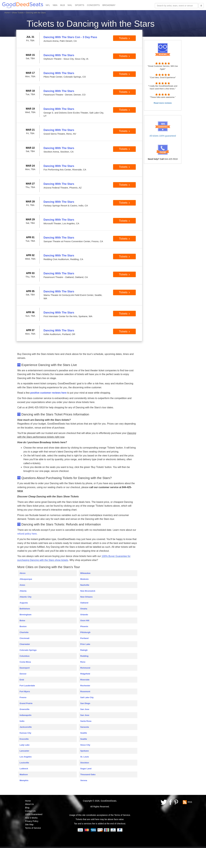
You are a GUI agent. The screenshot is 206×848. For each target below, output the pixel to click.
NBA (55, 5)
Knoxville (24, 739)
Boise (22, 620)
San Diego (85, 703)
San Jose (84, 709)
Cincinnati (24, 638)
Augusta (24, 603)
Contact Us (30, 811)
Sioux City (85, 745)
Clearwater (25, 644)
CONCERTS (93, 5)
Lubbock (24, 768)
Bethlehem (25, 609)
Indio (22, 721)
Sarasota (84, 727)
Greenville (24, 709)
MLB (62, 5)
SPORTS (79, 5)
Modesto (84, 579)
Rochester (85, 685)
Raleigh (84, 650)
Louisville (24, 763)
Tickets (124, 38)
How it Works (31, 818)
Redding (84, 656)
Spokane (84, 751)
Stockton (84, 763)
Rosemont (85, 691)
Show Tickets (18, 13)
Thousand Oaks (88, 774)
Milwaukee (85, 573)
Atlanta (23, 591)
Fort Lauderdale (27, 685)
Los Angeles (26, 757)
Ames (22, 585)
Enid (22, 680)
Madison (24, 774)
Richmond (85, 668)
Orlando (84, 614)
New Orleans (86, 597)
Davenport (25, 668)
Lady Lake (24, 745)
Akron (23, 573)
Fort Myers (25, 691)
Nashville (84, 585)
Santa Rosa (85, 721)
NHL (70, 5)
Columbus (24, 656)
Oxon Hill (84, 620)
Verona (83, 780)
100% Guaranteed (33, 814)
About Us (29, 804)
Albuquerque (26, 579)
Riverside (84, 680)
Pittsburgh (85, 632)
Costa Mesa (25, 662)
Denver (23, 674)
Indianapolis (25, 715)
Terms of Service (33, 828)
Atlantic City (25, 597)
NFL (48, 5)
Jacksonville (26, 727)
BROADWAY (108, 5)
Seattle (83, 733)
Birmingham (25, 614)
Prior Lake (85, 644)
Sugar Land (85, 768)
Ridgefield (85, 674)
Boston (23, 626)
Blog (27, 807)
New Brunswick (87, 591)
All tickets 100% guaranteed (162, 136)
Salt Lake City (87, 697)
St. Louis (84, 757)
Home (7, 13)
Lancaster (24, 751)
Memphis (24, 780)
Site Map (29, 824)
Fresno (23, 697)
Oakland (84, 603)
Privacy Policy (31, 821)
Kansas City (25, 733)
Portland (84, 638)
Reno (82, 662)
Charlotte (24, 632)
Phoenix (84, 626)
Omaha (83, 609)
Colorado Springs (28, 650)
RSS (190, 802)
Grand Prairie (26, 703)
